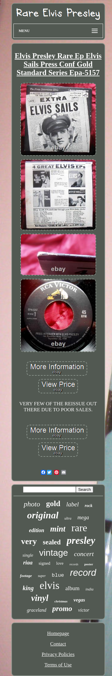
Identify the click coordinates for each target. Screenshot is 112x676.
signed (44, 563)
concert (84, 554)
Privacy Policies (58, 654)
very (29, 541)
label (72, 504)
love (59, 563)
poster (88, 564)
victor (83, 610)
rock (89, 505)
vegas (79, 600)
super (42, 576)
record (83, 572)
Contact (58, 644)
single (27, 555)
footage (26, 575)
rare (79, 527)
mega (83, 517)
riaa (28, 562)
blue (58, 575)
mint (57, 528)
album (72, 588)
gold (53, 503)
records (73, 564)
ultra (68, 518)
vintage (53, 553)
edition (36, 530)
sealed (52, 542)
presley (81, 540)
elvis (49, 585)
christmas (60, 601)
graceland (36, 610)
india (89, 589)
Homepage (58, 633)
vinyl (39, 598)
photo (32, 504)
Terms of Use (58, 665)
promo (62, 609)
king (28, 588)
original (43, 515)
